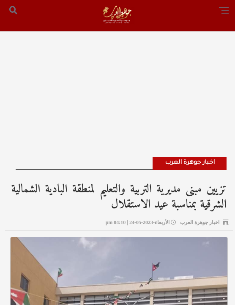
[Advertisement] (117, 82)
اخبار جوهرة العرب (190, 163)
